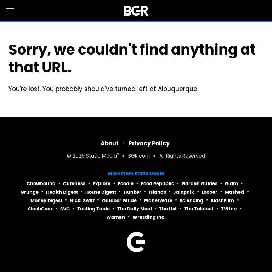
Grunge (30, 192)
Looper (209, 192)
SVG (65, 209)
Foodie (126, 184)
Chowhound (41, 184)
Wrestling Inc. (149, 217)
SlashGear (40, 209)
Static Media (101, 156)
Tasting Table (93, 209)
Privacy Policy (149, 143)
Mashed (234, 192)
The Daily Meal (134, 209)
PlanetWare (158, 201)
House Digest (100, 192)
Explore (101, 184)
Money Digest (46, 201)
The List (168, 209)
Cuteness (74, 184)
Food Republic (157, 184)
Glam (231, 184)
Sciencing (191, 201)
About (110, 143)
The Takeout (199, 209)
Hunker (132, 192)
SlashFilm (222, 201)
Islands (157, 192)
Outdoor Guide (119, 201)
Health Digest (62, 192)
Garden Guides (199, 184)
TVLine (229, 209)
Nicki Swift (82, 201)
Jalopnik (183, 192)
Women (115, 217)
